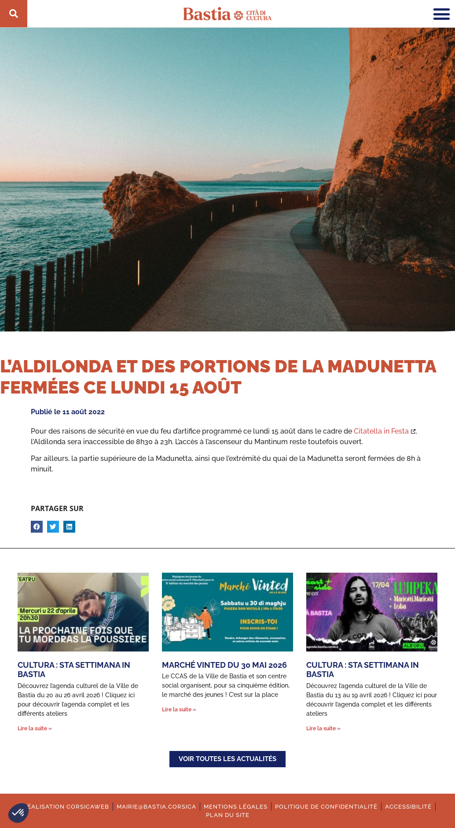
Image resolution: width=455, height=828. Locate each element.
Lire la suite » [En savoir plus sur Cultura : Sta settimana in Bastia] (35, 728)
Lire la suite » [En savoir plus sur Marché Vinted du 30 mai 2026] (179, 710)
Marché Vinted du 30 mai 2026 (224, 665)
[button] (18, 813)
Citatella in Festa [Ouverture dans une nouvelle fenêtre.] (381, 431)
